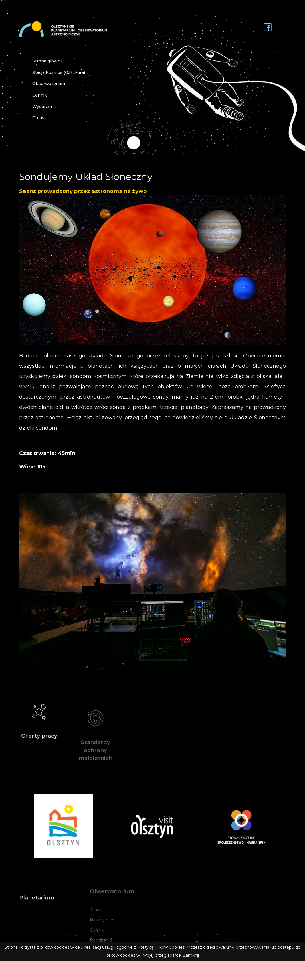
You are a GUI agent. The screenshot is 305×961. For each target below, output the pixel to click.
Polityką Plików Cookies (161, 947)
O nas (38, 117)
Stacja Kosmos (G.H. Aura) (58, 72)
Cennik (39, 95)
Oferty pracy (39, 725)
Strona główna (47, 61)
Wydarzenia (44, 106)
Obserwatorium (48, 83)
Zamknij (191, 955)
